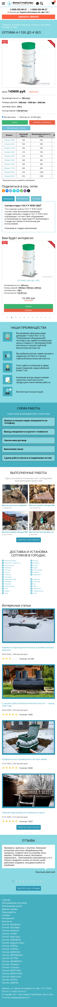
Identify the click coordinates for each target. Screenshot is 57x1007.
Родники (36, 572)
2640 (41, 102)
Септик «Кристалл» (11, 976)
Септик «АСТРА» (10, 958)
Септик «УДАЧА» (10, 982)
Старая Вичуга (38, 591)
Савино (7, 591)
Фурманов (36, 574)
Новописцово (9, 586)
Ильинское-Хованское (12, 563)
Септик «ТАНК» (9, 933)
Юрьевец (8, 577)
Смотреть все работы (29, 540)
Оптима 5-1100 (9, 168)
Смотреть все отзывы (28, 888)
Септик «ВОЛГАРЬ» (11, 970)
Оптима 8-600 (9, 172)
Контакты (7, 921)
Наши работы (9, 912)
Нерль (35, 568)
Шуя (6, 593)
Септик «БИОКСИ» (11, 952)
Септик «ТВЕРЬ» (10, 945)
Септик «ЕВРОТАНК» (12, 973)
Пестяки (8, 570)
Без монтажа (10, 117)
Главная (6, 24)
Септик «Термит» (11, 964)
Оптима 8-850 (9, 176)
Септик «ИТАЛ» (10, 979)
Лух (34, 584)
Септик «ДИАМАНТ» (12, 961)
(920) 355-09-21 (18, 9)
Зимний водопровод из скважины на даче (23, 812)
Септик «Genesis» (10, 930)
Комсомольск (9, 565)
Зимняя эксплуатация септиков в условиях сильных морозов (28, 648)
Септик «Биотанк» (11, 936)
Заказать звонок (28, 16)
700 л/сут (26, 98)
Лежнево (8, 584)
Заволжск (36, 579)
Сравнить (28, 310)
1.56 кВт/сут (22, 110)
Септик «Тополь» (10, 967)
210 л (19, 106)
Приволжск (37, 588)
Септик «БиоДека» (11, 924)
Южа (35, 593)
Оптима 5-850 (9, 164)
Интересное (8, 918)
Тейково (8, 574)
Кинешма (8, 582)
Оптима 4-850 (9, 156)
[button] (7, 317)
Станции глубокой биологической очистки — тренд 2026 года (28, 704)
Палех (35, 586)
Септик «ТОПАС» (10, 949)
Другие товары (9, 909)
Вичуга (35, 561)
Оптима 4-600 (9, 152)
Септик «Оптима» (41, 24)
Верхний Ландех (10, 561)
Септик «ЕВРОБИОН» (12, 955)
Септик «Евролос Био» (13, 942)
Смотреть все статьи (28, 827)
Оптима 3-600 (9, 140)
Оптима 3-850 (9, 144)
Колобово (36, 582)
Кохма (35, 565)
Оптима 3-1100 (9, 148)
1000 (22, 102)
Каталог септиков (21, 24)
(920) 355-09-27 (38, 9)
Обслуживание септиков (16, 128)
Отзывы (6, 915)
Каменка (36, 563)
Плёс (6, 588)
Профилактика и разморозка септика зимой (24, 759)
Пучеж (7, 572)
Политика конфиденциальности (16, 997)
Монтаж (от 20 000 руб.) (30, 117)
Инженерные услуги (12, 906)
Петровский (37, 570)
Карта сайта (48, 994)
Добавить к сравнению (42, 122)
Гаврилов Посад (10, 579)
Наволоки (8, 568)
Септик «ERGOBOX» (11, 939)
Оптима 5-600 (9, 160)
